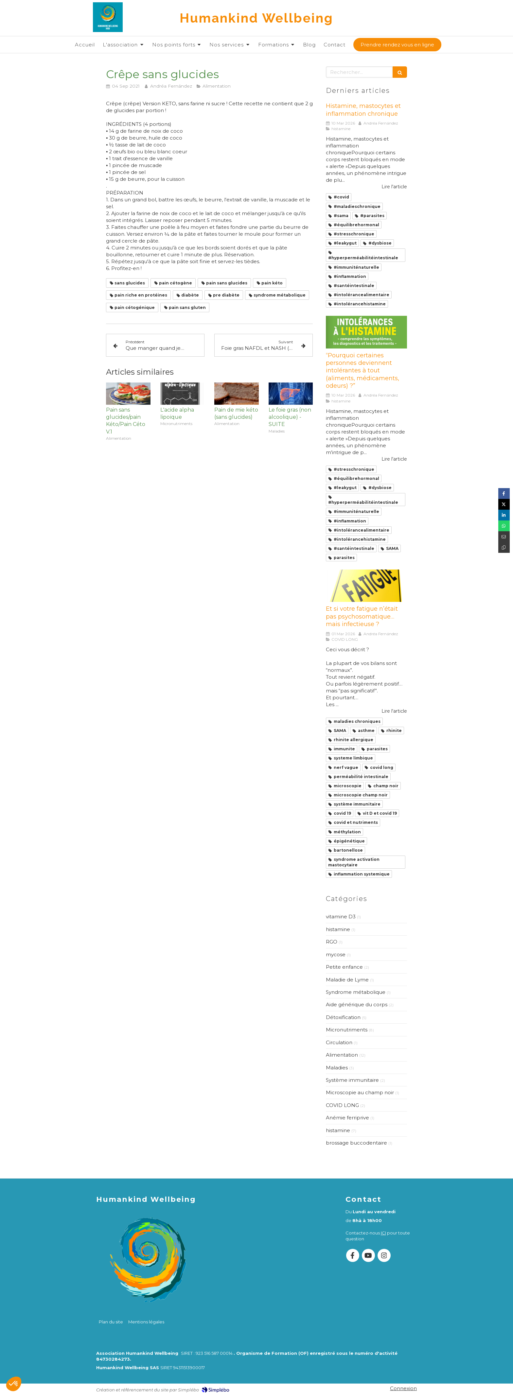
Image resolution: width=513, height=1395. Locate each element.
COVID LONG (342, 1105)
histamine (338, 929)
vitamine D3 (341, 916)
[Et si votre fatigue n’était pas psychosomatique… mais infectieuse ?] (366, 586)
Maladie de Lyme (347, 980)
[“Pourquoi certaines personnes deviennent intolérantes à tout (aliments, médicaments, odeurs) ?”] (366, 332)
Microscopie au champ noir (360, 1092)
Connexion (403, 1388)
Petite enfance (344, 967)
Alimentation (342, 1055)
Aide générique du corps (356, 1004)
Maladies (337, 1067)
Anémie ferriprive (347, 1117)
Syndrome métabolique (355, 992)
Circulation (339, 1042)
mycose (335, 954)
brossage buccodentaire (356, 1143)
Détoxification (343, 1017)
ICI (383, 1232)
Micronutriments (346, 1030)
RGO (331, 942)
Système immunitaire (352, 1080)
